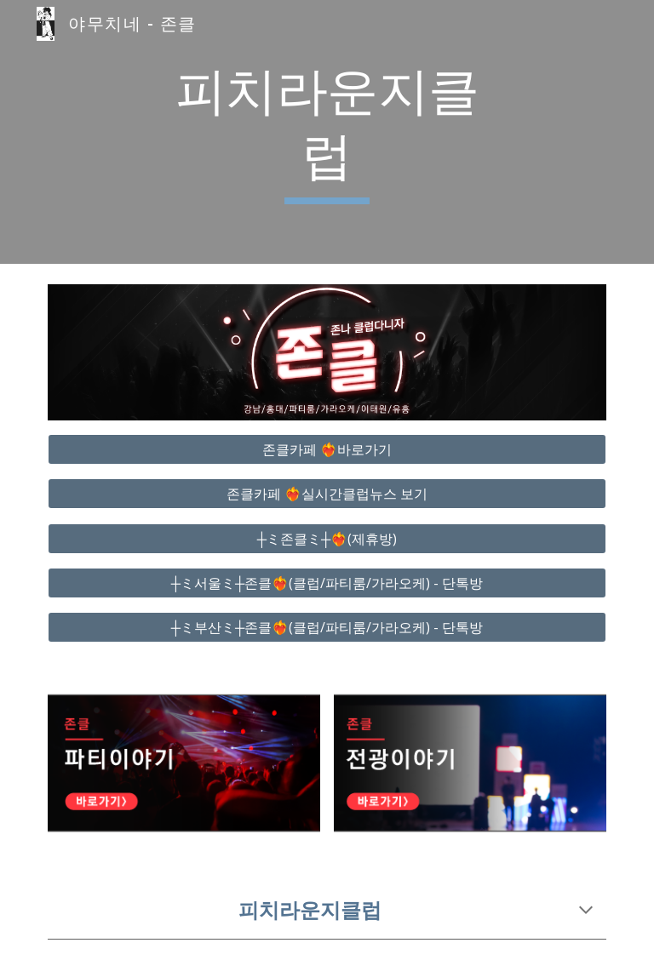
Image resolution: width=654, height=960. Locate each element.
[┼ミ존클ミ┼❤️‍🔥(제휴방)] (327, 539)
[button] (585, 911)
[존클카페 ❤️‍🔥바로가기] (327, 449)
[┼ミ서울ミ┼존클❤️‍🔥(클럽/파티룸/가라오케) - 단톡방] (327, 583)
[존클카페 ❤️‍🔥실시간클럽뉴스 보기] (327, 494)
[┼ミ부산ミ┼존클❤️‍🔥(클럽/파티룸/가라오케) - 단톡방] (327, 627)
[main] (326, 131)
